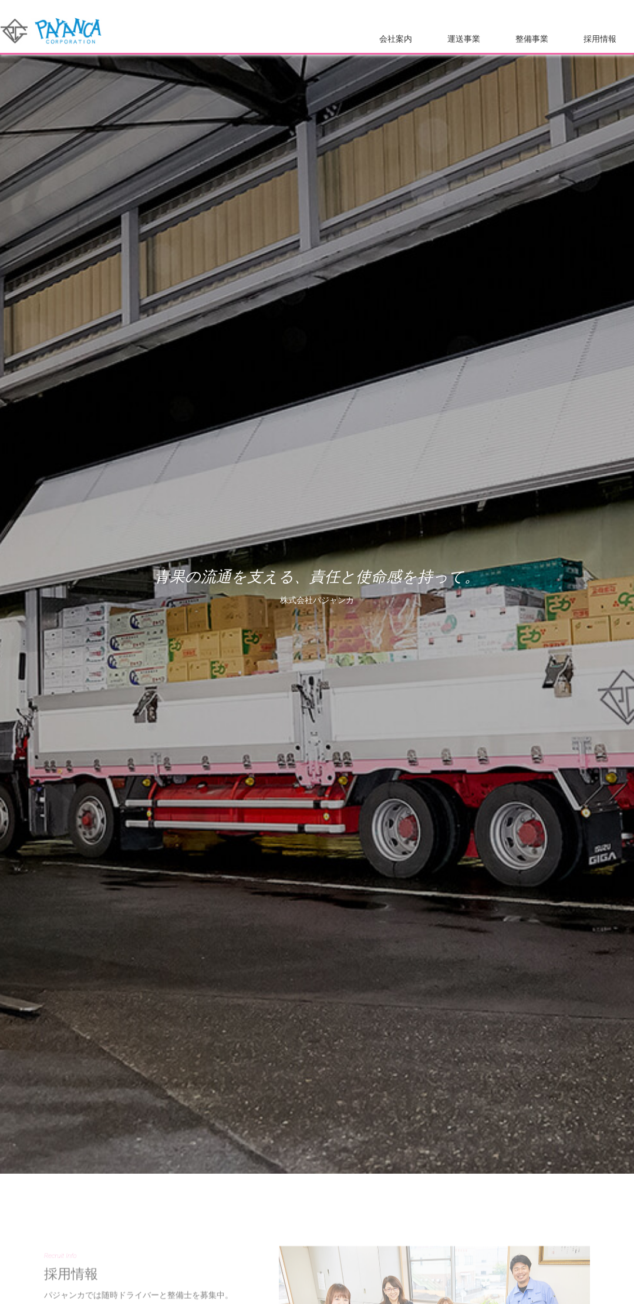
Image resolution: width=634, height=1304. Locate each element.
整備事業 (531, 39)
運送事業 (463, 39)
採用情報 (600, 39)
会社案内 (395, 39)
